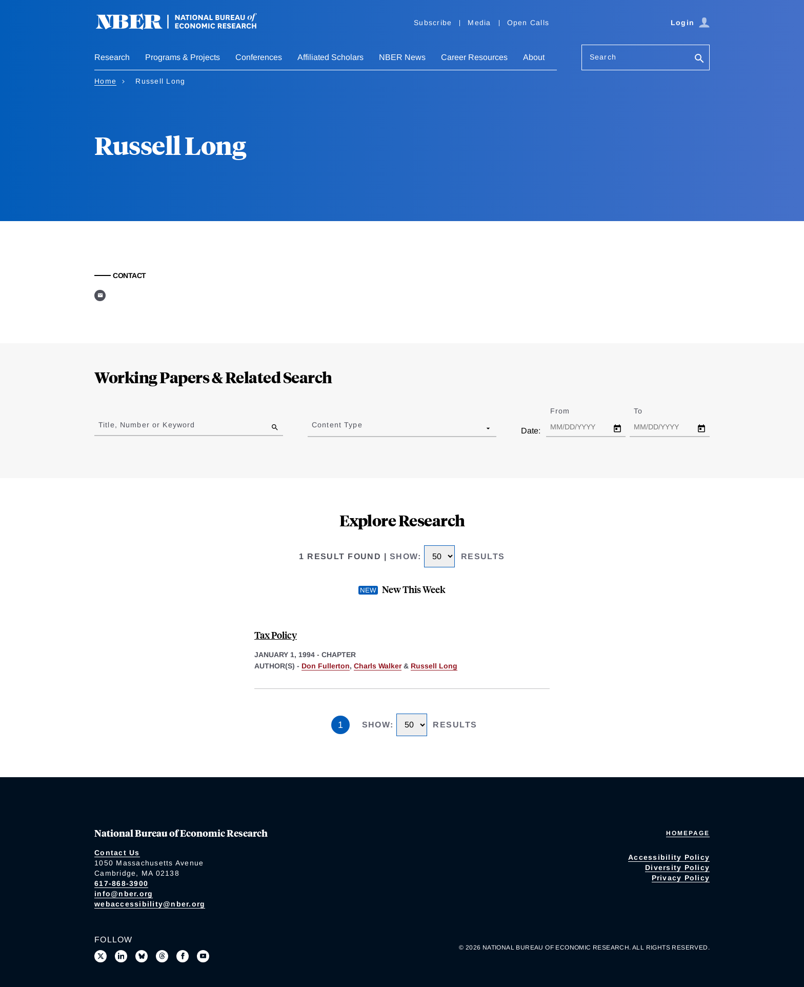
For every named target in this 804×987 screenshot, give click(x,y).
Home (105, 81)
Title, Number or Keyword (146, 425)
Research (112, 57)
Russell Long (434, 666)
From (569, 411)
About (534, 57)
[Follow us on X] (100, 956)
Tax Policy (275, 634)
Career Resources (474, 57)
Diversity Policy (677, 867)
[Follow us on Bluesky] (141, 956)
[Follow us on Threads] (162, 956)
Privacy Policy (681, 878)
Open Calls (528, 22)
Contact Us (117, 852)
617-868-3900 (121, 883)
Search (603, 57)
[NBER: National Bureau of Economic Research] (184, 27)
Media (479, 22)
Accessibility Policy (669, 857)
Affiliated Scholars (330, 57)
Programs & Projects (182, 57)
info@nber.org (123, 894)
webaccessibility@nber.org (149, 904)
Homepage (688, 833)
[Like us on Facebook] (182, 956)
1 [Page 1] (340, 725)
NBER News (402, 57)
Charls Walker (377, 666)
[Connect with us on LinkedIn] (121, 956)
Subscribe (433, 22)
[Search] (699, 59)
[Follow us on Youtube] (203, 956)
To (647, 411)
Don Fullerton (326, 666)
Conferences (258, 57)
